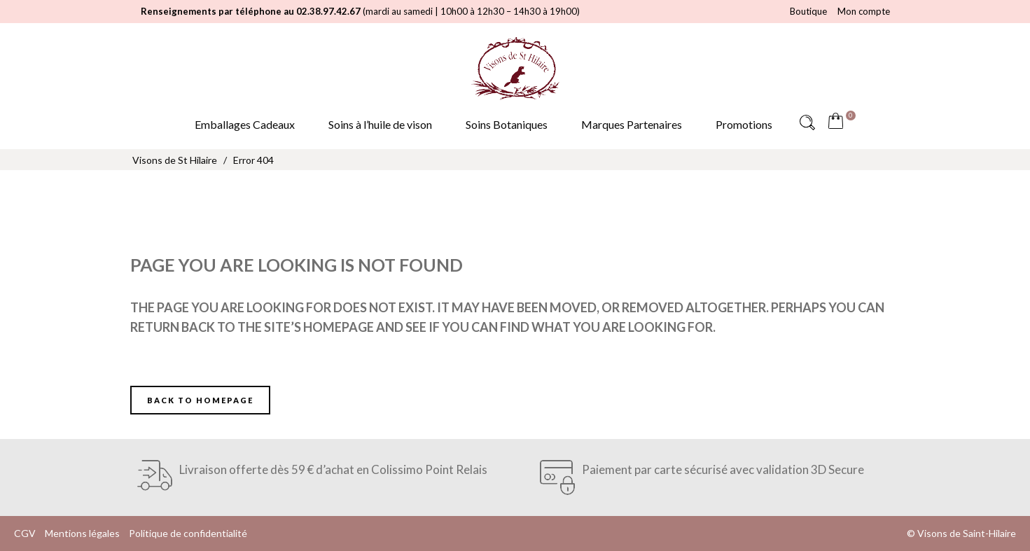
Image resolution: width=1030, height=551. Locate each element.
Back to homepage (200, 400)
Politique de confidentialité (188, 533)
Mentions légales (82, 533)
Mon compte (863, 11)
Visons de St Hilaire (174, 160)
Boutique (808, 11)
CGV (25, 533)
